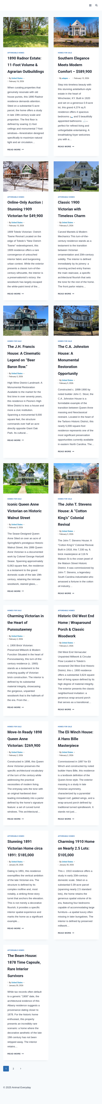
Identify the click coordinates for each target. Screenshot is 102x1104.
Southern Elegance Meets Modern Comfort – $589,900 (75, 65)
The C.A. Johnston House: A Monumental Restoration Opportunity (73, 360)
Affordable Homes (15, 53)
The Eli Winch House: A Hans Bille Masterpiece (75, 739)
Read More (15, 149)
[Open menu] (90, 5)
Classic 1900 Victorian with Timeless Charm (71, 209)
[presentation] (25, 32)
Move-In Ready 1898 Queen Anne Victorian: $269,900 (24, 739)
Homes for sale (65, 53)
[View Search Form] (96, 5)
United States (17, 78)
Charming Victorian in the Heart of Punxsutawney (25, 623)
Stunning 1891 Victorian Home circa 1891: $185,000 (24, 848)
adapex (65, 78)
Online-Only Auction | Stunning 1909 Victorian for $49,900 (25, 209)
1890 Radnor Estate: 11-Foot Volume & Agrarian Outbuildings (25, 65)
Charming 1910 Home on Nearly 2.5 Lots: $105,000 (76, 848)
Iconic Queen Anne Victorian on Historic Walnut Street (24, 511)
